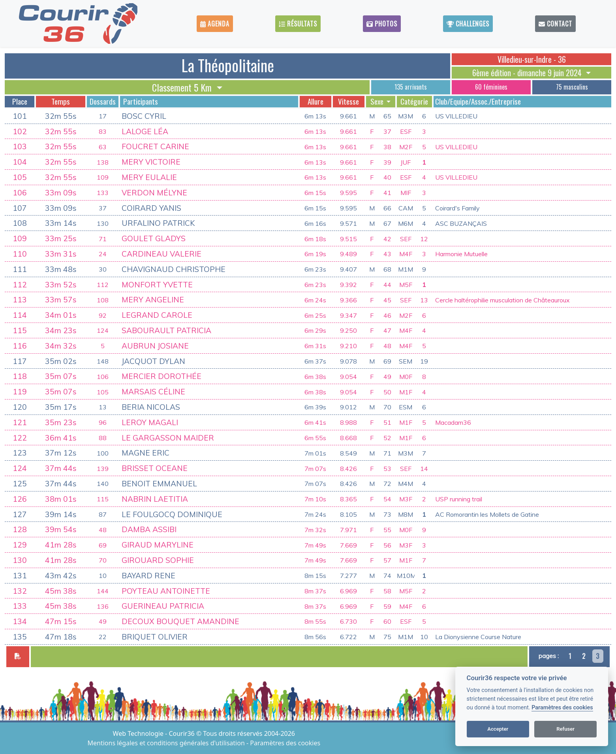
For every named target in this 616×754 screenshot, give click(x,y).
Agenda (214, 23)
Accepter (497, 729)
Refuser (565, 729)
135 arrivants (410, 87)
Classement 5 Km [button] (183, 87)
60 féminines (491, 87)
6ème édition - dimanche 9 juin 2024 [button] (528, 73)
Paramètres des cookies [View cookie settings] (285, 743)
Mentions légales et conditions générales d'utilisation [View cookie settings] (167, 743)
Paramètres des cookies (562, 707)
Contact (555, 23)
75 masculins (572, 87)
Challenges (468, 23)
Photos (381, 23)
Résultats (298, 23)
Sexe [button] (377, 101)
